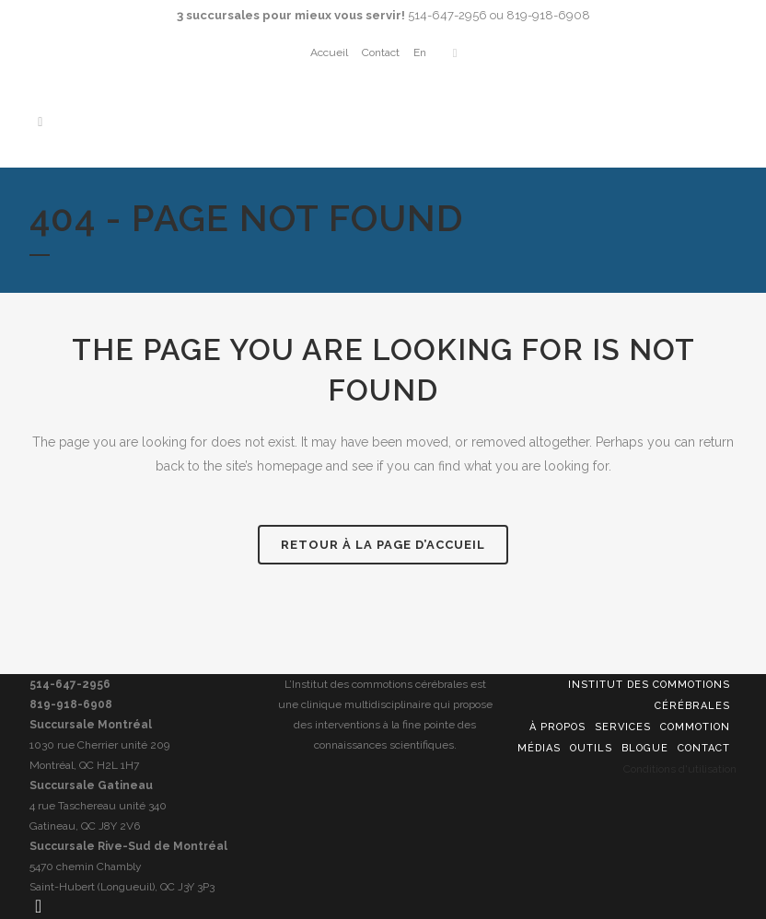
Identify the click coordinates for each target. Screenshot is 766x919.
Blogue (644, 748)
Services (623, 727)
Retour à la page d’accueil (383, 545)
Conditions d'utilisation (680, 768)
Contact (381, 52)
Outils (591, 748)
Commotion (695, 727)
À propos (557, 727)
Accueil (329, 52)
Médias (539, 748)
